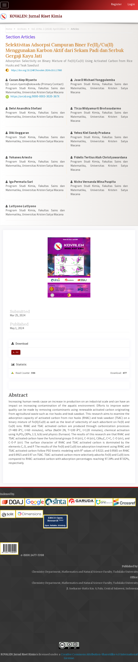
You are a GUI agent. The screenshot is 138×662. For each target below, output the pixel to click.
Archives (21, 29)
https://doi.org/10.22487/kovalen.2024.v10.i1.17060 (36, 70)
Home (9, 29)
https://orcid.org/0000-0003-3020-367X (34, 96)
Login (131, 4)
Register (116, 4)
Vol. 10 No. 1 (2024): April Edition (48, 29)
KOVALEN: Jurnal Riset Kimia (36, 16)
